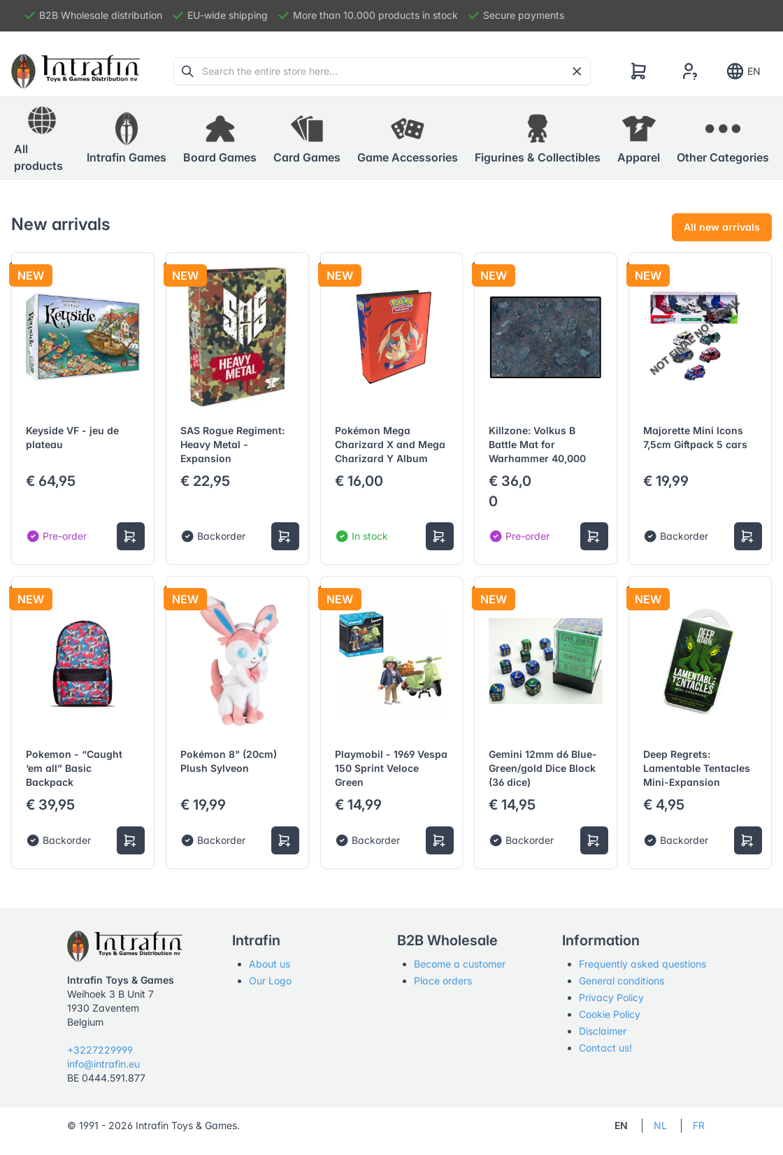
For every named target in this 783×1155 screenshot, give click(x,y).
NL (660, 1125)
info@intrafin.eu (103, 1064)
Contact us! (605, 1048)
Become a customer (459, 964)
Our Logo (270, 981)
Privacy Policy (611, 997)
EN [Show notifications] (743, 71)
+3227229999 (100, 1050)
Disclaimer (602, 1031)
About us (269, 964)
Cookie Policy (609, 1014)
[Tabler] (75, 71)
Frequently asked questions (642, 964)
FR (699, 1125)
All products (38, 138)
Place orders (443, 981)
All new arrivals (722, 227)
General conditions (621, 981)
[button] (126, 138)
